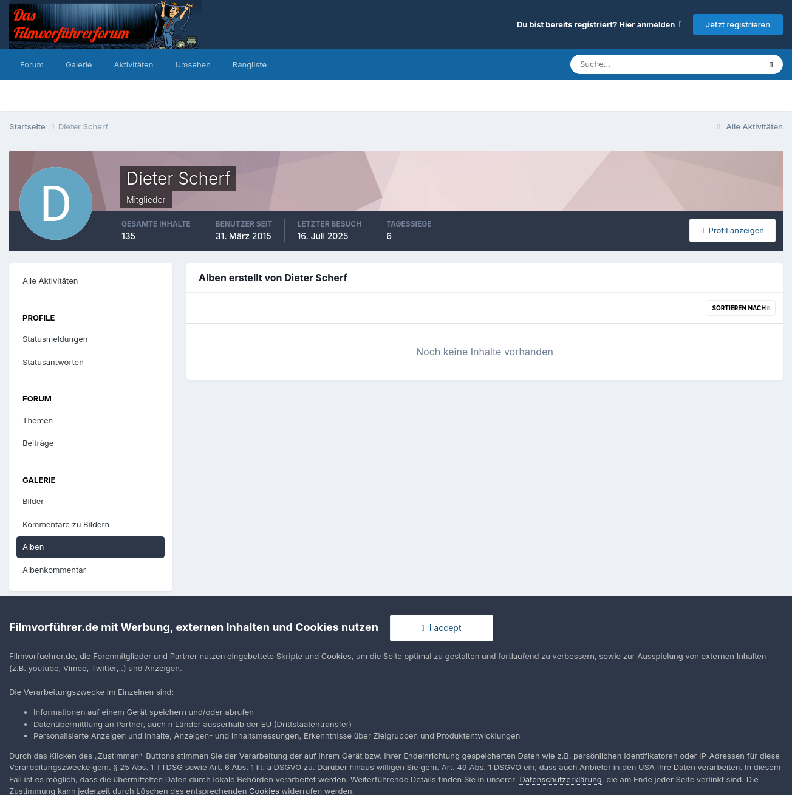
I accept (442, 628)
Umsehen (192, 64)
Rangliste (250, 64)
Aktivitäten (133, 64)
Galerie (79, 64)
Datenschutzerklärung (560, 779)
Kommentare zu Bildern (65, 524)
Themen (37, 420)
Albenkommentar (54, 570)
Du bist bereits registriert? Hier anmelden (599, 24)
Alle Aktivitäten (50, 280)
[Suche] (622, 64)
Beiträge (37, 443)
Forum (32, 64)
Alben (33, 546)
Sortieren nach (741, 308)
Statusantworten (53, 362)
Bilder (33, 501)
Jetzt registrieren (738, 24)
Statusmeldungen (54, 339)
